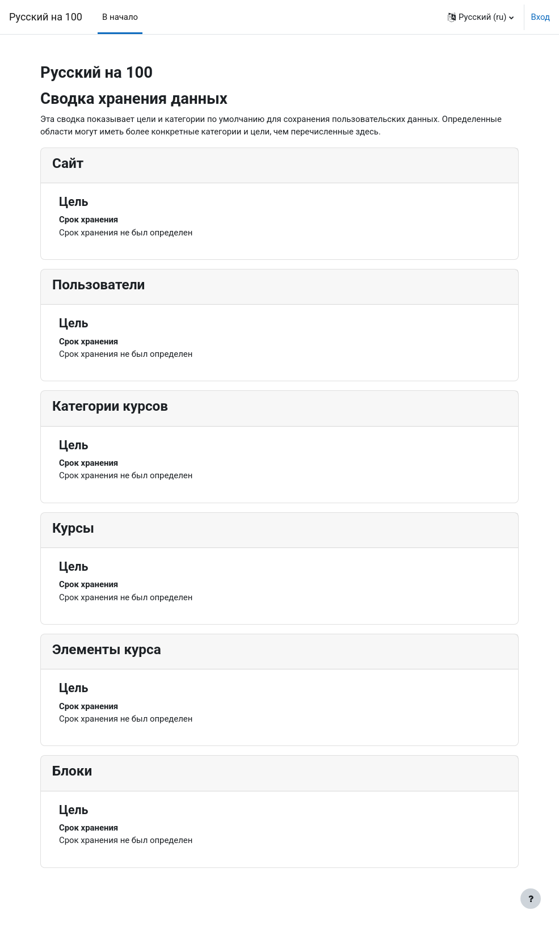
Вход (540, 17)
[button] (481, 17)
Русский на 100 (45, 17)
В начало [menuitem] (120, 17)
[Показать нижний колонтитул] (530, 898)
